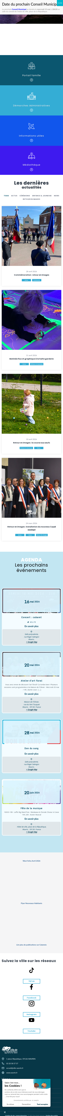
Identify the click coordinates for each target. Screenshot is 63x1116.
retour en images (31, 199)
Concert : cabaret (31, 617)
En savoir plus (31, 626)
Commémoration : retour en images (31, 275)
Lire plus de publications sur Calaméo (31, 945)
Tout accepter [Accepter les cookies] (21, 1104)
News (56, 196)
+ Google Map (31, 642)
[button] (5, 1112)
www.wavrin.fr (11, 1073)
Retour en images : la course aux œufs (31, 442)
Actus (14, 196)
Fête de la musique (31, 808)
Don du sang (31, 748)
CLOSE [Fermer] (60, 3)
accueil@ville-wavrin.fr (14, 1068)
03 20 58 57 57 (12, 1063)
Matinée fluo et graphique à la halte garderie (31, 359)
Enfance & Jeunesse (42, 196)
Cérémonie (25, 196)
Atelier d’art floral (31, 680)
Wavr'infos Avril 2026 (31, 861)
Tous (6, 196)
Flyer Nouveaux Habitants (31, 903)
